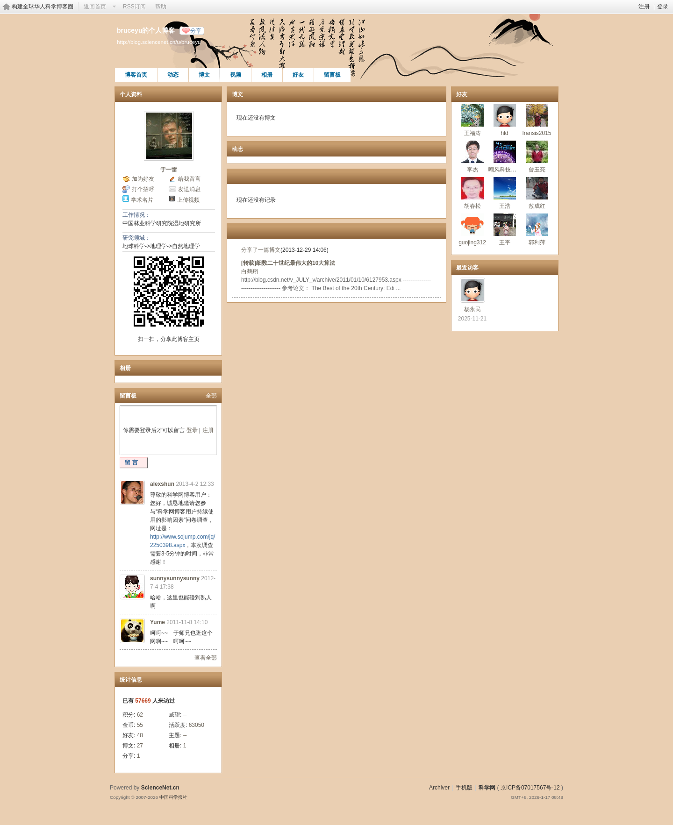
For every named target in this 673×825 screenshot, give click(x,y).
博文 (204, 74)
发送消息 (189, 189)
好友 (298, 74)
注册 (644, 6)
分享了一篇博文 (260, 250)
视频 (235, 74)
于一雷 (168, 169)
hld (504, 133)
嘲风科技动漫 (505, 169)
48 (140, 735)
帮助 (160, 6)
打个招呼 (143, 189)
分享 (195, 31)
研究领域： (136, 238)
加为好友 (143, 179)
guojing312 (472, 242)
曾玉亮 (537, 169)
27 (140, 745)
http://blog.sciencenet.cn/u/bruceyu (158, 42)
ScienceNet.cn (160, 787)
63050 (196, 725)
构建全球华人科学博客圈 (42, 6)
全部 (211, 395)
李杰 (472, 169)
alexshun (162, 484)
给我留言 (189, 179)
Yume (157, 622)
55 (140, 725)
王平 (504, 242)
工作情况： (136, 215)
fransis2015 (536, 133)
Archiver (439, 787)
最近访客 (467, 267)
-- (185, 714)
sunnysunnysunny (175, 578)
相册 (266, 74)
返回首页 (95, 6)
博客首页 (136, 74)
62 (140, 714)
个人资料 (131, 94)
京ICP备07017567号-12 (530, 787)
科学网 (487, 787)
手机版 (464, 787)
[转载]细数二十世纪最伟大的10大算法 (288, 263)
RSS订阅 (134, 6)
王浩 (504, 206)
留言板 (332, 74)
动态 (173, 74)
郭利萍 (537, 242)
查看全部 (205, 657)
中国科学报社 (173, 797)
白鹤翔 (249, 271)
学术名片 (142, 200)
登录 (662, 6)
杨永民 (472, 309)
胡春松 (472, 206)
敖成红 (537, 206)
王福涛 (472, 133)
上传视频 (188, 200)
